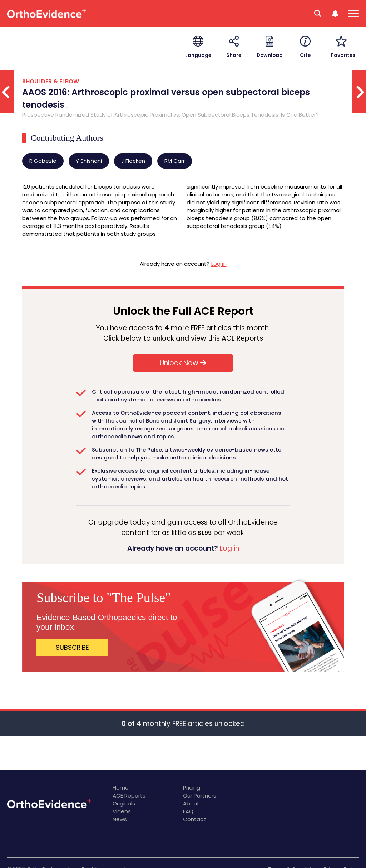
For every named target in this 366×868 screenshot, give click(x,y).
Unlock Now (183, 363)
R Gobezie (42, 161)
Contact (194, 819)
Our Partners (199, 795)
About (191, 803)
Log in (219, 264)
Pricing (191, 787)
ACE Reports (129, 795)
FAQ (188, 811)
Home (121, 787)
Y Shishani (89, 161)
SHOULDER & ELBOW (50, 81)
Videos (122, 811)
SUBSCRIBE (72, 647)
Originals (124, 803)
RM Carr (174, 161)
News (120, 819)
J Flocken (133, 161)
